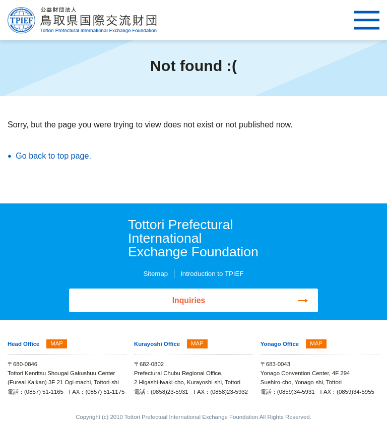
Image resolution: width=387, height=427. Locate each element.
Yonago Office (280, 344)
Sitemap (155, 273)
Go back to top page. (53, 155)
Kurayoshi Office (157, 344)
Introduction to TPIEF (211, 273)
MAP (56, 344)
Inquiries (189, 300)
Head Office (23, 344)
